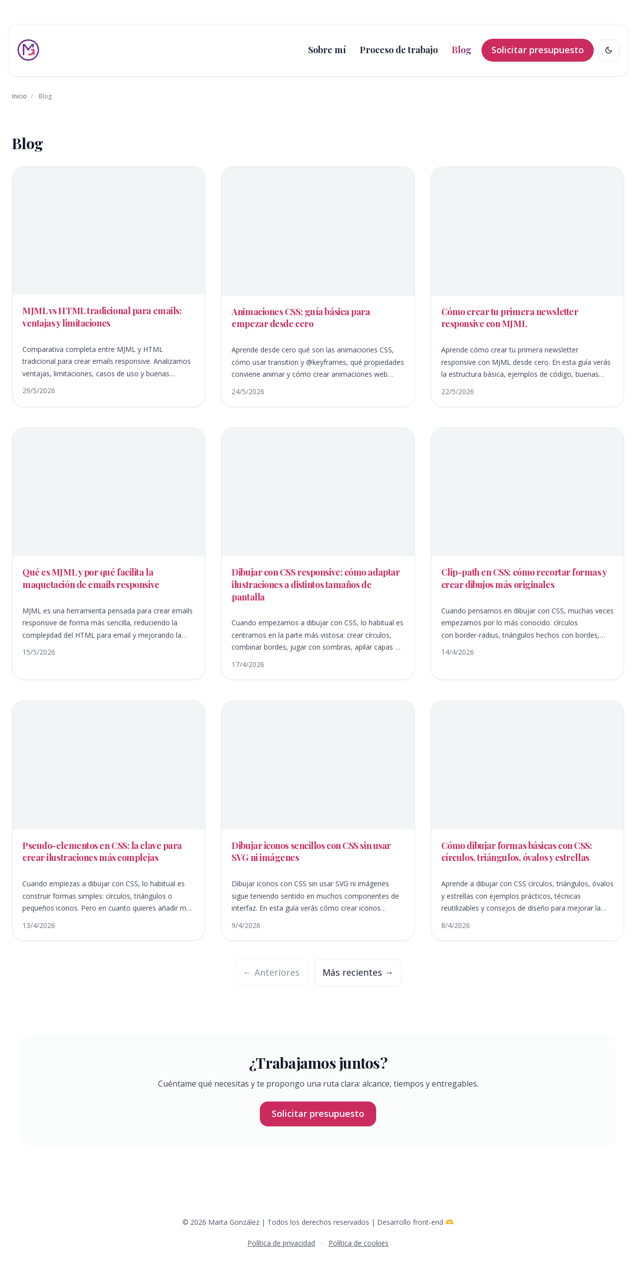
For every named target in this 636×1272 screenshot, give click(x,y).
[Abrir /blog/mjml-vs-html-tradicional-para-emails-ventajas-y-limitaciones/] (108, 286)
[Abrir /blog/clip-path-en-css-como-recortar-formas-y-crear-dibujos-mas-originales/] (527, 547)
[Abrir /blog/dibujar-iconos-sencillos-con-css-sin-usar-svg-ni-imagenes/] (318, 820)
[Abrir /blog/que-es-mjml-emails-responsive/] (108, 547)
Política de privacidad (281, 1243)
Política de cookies (358, 1243)
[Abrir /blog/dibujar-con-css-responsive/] (318, 553)
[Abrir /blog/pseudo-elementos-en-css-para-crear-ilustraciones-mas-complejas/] (108, 820)
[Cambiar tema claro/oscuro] (609, 50)
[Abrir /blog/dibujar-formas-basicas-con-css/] (527, 820)
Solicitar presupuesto (537, 50)
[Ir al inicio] (28, 50)
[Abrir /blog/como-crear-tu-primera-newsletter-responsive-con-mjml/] (527, 286)
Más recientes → (358, 972)
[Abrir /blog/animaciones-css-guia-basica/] (318, 286)
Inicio (19, 96)
